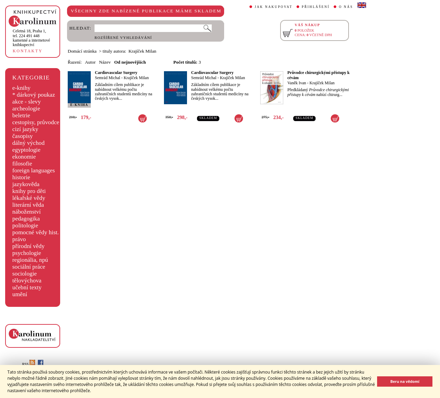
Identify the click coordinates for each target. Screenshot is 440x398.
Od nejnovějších (130, 62)
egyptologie (26, 150)
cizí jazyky (25, 129)
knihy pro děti (29, 191)
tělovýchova (27, 280)
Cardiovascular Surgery (116, 72)
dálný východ (28, 143)
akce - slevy (26, 101)
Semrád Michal (107, 77)
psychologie (26, 253)
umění (19, 294)
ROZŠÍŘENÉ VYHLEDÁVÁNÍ (123, 38)
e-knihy (21, 88)
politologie (25, 225)
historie (21, 177)
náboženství (26, 211)
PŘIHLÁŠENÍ (316, 7)
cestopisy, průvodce (35, 122)
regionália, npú (30, 260)
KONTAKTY (28, 51)
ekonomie (24, 156)
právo (19, 239)
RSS (28, 364)
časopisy (22, 136)
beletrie (21, 115)
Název (105, 62)
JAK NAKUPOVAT (274, 7)
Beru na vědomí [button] (404, 381)
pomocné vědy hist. (35, 232)
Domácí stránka (82, 51)
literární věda (28, 205)
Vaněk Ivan (296, 82)
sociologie (24, 273)
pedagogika (26, 218)
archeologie (26, 108)
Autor (90, 62)
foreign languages (33, 170)
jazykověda (26, 184)
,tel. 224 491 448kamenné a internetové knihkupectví (31, 38)
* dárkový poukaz (33, 95)
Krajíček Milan (136, 77)
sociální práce (28, 266)
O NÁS (346, 7)
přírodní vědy (28, 246)
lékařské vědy (28, 198)
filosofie (22, 163)
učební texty (27, 287)
